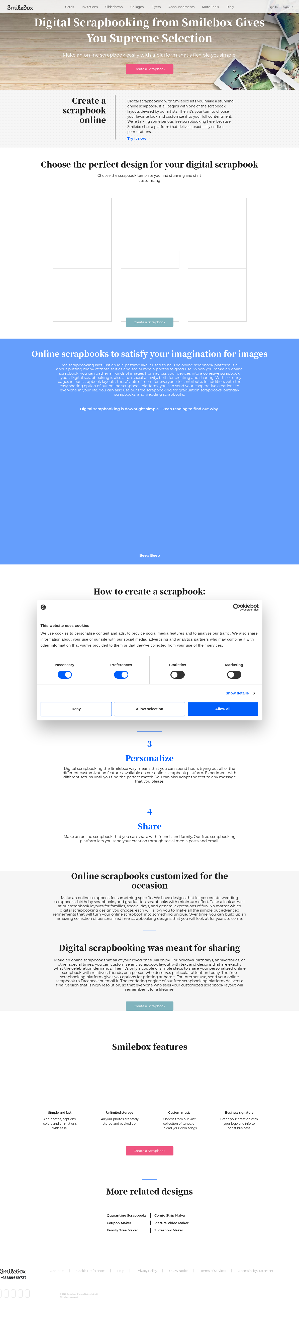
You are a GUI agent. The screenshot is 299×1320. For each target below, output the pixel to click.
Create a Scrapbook (149, 69)
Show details (237, 693)
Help (120, 1282)
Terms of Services (213, 1282)
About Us (57, 1282)
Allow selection (149, 709)
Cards (69, 6)
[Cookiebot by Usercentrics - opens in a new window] (237, 607)
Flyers (156, 6)
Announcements (181, 6)
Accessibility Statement (255, 1282)
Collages (137, 6)
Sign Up (288, 7)
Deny (76, 709)
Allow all (223, 709)
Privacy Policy (147, 1282)
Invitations (90, 6)
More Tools (210, 6)
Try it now (136, 138)
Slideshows (114, 6)
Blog (230, 6)
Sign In (273, 7)
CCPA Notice (178, 1282)
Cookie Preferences (90, 1282)
